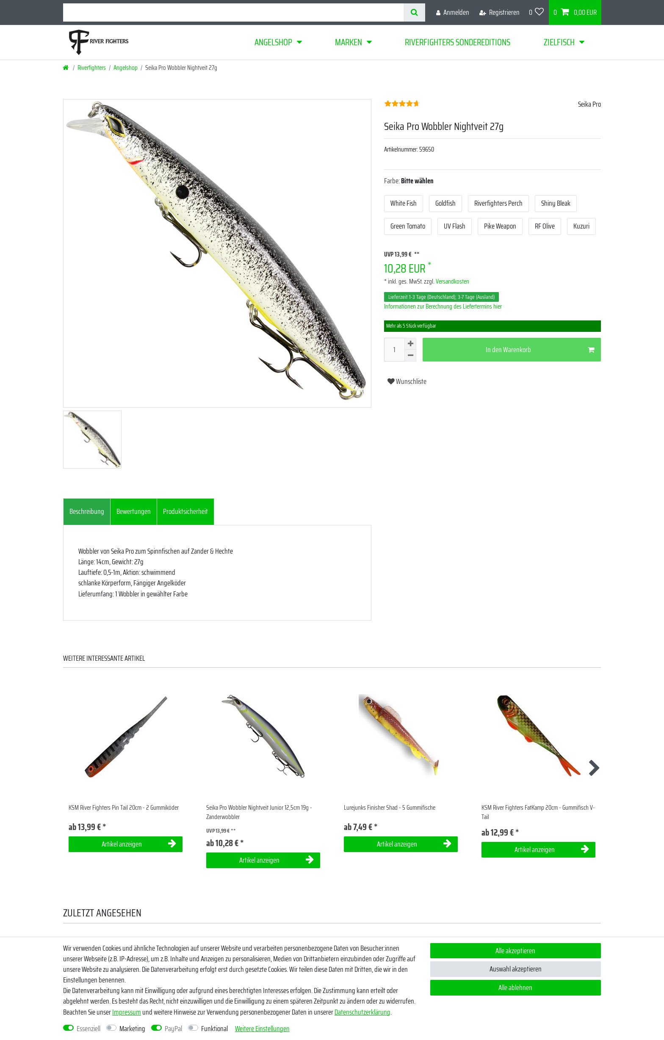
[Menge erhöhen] (410, 344)
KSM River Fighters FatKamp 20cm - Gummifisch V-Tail (538, 812)
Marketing (132, 1028)
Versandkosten (451, 281)
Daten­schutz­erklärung (362, 1012)
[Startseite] (66, 68)
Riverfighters (91, 68)
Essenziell (88, 1028)
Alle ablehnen (515, 987)
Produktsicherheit (185, 511)
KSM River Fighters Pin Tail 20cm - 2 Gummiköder (124, 808)
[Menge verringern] (410, 355)
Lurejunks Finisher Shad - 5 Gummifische (389, 808)
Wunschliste (406, 381)
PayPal (173, 1028)
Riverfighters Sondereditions (457, 42)
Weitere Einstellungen (262, 1028)
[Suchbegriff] (233, 12)
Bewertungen (133, 511)
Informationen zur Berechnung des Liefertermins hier (443, 306)
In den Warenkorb (540, 349)
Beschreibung (86, 511)
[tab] (87, 511)
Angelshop (273, 42)
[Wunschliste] (536, 12)
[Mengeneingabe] (394, 349)
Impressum (126, 1012)
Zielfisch (559, 42)
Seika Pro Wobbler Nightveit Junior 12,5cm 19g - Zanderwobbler (259, 812)
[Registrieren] (499, 12)
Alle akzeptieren (515, 950)
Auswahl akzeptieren (516, 968)
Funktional (214, 1028)
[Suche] (414, 12)
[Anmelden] (453, 12)
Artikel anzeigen (139, 844)
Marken (348, 42)
